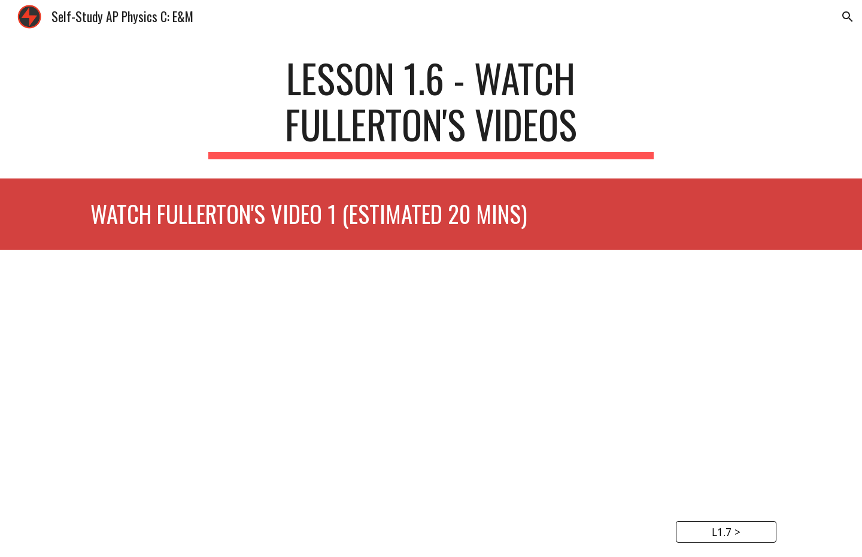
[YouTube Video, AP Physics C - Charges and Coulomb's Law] (431, 378)
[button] (847, 16)
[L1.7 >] (726, 532)
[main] (431, 107)
